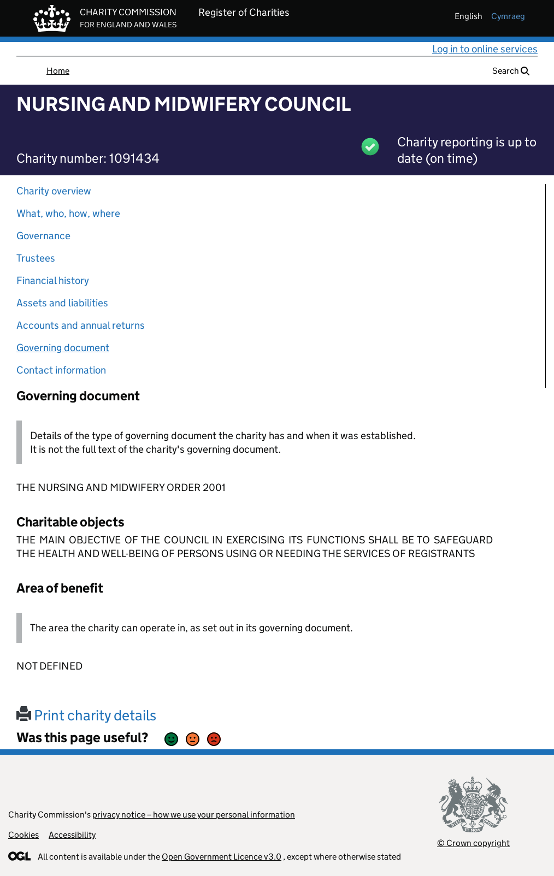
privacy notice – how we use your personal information (193, 814)
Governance (43, 235)
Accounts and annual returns (80, 325)
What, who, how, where (68, 213)
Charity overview (53, 191)
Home (57, 71)
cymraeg (508, 16)
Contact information (61, 370)
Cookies (23, 835)
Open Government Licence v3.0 (221, 856)
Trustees (35, 258)
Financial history (52, 280)
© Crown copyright (473, 843)
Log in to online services (485, 49)
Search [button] (510, 71)
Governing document (62, 347)
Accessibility (72, 835)
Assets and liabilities (62, 303)
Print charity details (86, 715)
